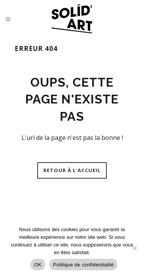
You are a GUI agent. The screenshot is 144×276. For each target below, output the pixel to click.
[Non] (134, 248)
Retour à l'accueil (72, 170)
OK (37, 265)
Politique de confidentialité (83, 265)
